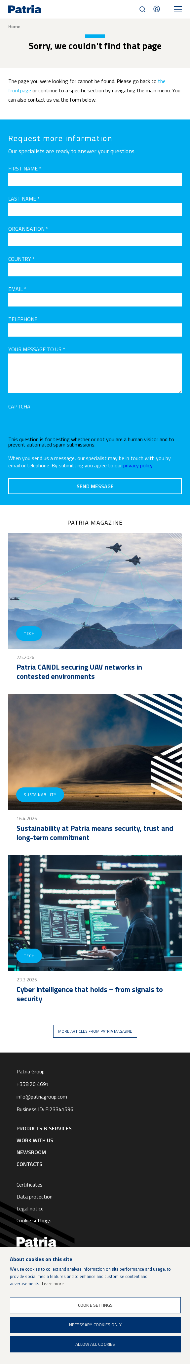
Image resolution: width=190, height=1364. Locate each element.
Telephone (22, 319)
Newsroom (31, 1152)
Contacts (156, 9)
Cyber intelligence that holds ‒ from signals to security (90, 994)
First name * (24, 168)
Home (14, 26)
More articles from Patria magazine (95, 1031)
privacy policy (137, 465)
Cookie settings (34, 1220)
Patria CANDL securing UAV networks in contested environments (79, 671)
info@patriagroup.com (42, 1097)
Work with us (35, 1140)
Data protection (35, 1196)
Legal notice (30, 1208)
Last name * (24, 199)
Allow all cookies (95, 1344)
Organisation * (28, 229)
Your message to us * (36, 349)
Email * (17, 289)
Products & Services (44, 1128)
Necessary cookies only (95, 1324)
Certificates (30, 1185)
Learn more (53, 1283)
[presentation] (58, 424)
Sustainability (40, 794)
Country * (21, 259)
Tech (29, 633)
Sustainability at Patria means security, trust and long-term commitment (95, 832)
